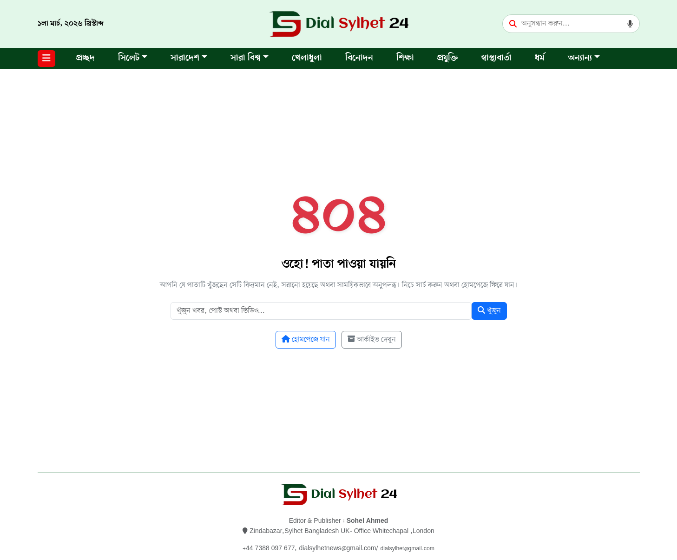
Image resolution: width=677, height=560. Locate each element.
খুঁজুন (489, 311)
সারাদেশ (185, 58)
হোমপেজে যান (306, 340)
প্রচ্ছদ (85, 58)
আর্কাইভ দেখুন (372, 340)
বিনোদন (359, 58)
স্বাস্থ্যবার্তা (496, 58)
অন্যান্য (580, 58)
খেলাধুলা (307, 58)
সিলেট (128, 58)
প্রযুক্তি (447, 58)
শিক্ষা (405, 58)
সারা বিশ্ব (245, 58)
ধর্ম (540, 58)
